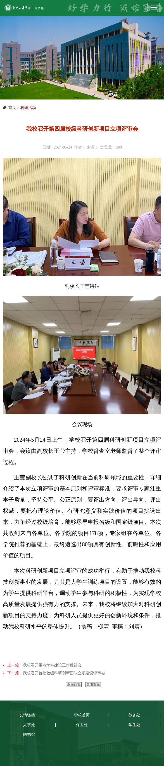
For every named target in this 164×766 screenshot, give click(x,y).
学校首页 (82, 715)
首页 (12, 108)
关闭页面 (93, 685)
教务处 (134, 715)
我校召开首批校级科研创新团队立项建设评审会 (64, 673)
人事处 (29, 725)
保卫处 (82, 725)
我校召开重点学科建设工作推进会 (52, 665)
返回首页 (73, 685)
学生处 (134, 725)
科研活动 (28, 108)
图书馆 (29, 735)
